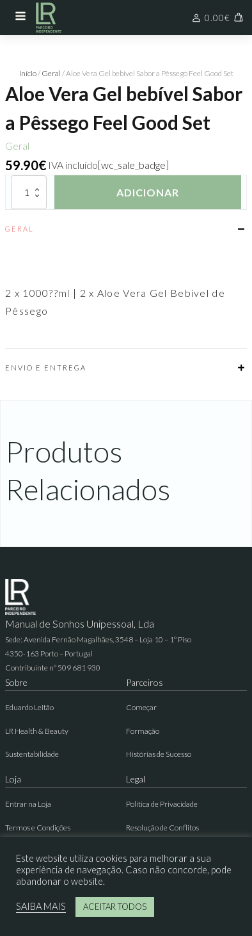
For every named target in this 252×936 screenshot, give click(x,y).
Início (27, 73)
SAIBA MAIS (41, 906)
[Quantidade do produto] (29, 192)
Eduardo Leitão (29, 707)
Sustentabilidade (32, 754)
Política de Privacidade (162, 804)
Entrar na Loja (28, 804)
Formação (142, 731)
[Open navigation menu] (20, 17)
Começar (141, 707)
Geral (51, 73)
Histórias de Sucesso (158, 754)
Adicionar (147, 192)
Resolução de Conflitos (162, 827)
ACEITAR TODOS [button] (114, 906)
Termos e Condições (37, 827)
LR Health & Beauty (36, 731)
